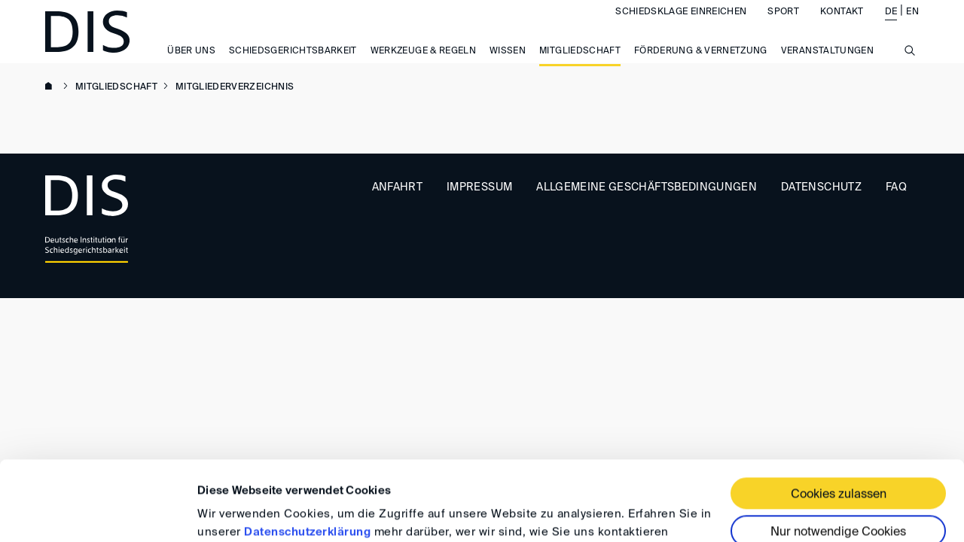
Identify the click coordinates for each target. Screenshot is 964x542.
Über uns (191, 66)
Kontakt (841, 27)
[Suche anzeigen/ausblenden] (910, 74)
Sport (783, 27)
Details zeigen (235, 512)
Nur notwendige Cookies (838, 453)
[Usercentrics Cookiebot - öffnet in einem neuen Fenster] (97, 512)
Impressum (479, 187)
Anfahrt (397, 187)
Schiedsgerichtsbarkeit (293, 66)
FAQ (896, 187)
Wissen (508, 66)
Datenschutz (821, 187)
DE (891, 27)
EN (912, 27)
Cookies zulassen (838, 416)
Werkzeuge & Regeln (423, 66)
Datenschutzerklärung (307, 452)
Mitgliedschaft (580, 66)
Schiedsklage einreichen (680, 27)
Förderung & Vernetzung (700, 66)
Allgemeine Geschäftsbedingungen (646, 187)
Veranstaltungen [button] (827, 66)
